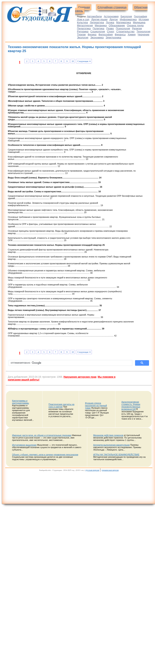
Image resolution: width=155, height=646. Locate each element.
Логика (110, 22)
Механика (101, 25)
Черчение (143, 34)
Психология (123, 28)
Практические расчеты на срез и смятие (61, 405)
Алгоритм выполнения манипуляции (111, 445)
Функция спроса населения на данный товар (96, 405)
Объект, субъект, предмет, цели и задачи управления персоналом (45, 454)
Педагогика (84, 28)
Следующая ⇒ (84, 61)
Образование (117, 25)
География (140, 16)
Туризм (81, 34)
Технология (143, 31)
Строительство (125, 31)
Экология (82, 37)
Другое (113, 19)
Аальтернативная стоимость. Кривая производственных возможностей (130, 405)
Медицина (139, 22)
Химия (131, 34)
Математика (123, 22)
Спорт (110, 31)
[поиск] (70, 363)
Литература (97, 22)
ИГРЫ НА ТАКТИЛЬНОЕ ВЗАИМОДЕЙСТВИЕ (116, 454)
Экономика (97, 37)
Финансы (120, 34)
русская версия (92, 470)
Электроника (113, 37)
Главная (84, 7)
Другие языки (99, 19)
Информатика (128, 19)
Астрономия (111, 16)
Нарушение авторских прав (80, 376)
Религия (137, 28)
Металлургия (85, 25)
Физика (92, 34)
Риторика (82, 31)
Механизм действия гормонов (108, 435)
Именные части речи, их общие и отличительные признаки (41, 435)
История (144, 19)
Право (110, 28)
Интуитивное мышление (24, 445)
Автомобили (94, 16)
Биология (126, 16)
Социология (97, 31)
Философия (106, 34)
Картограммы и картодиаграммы (20, 401)
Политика (98, 28)
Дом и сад (83, 19)
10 (73, 61)
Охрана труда (135, 25)
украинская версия (110, 470)
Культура (82, 22)
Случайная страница (112, 7)
